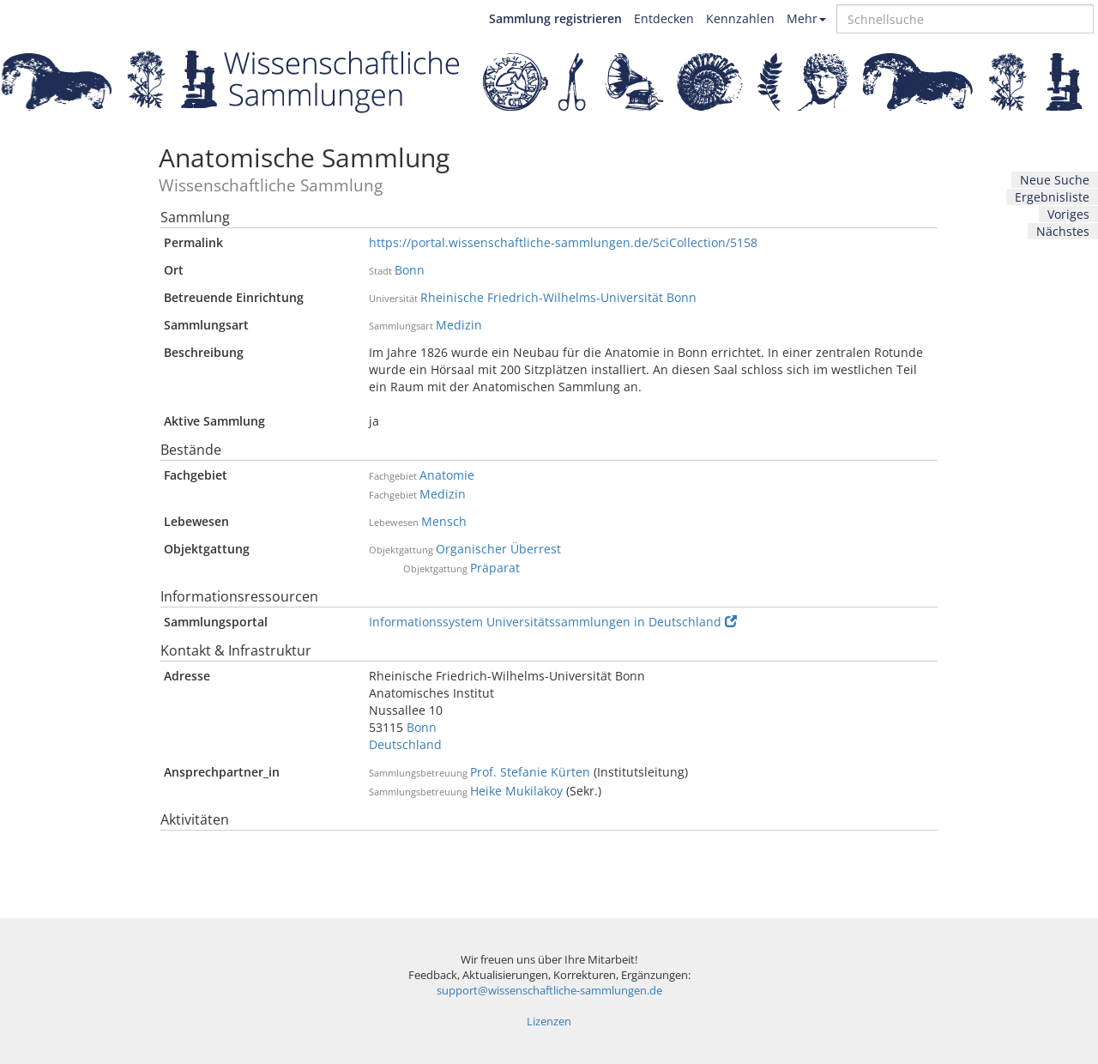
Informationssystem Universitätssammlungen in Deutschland (553, 622)
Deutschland (405, 744)
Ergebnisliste (1052, 197)
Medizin (459, 325)
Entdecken (664, 18)
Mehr (806, 18)
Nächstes (1062, 231)
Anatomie (446, 475)
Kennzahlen (740, 18)
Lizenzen (549, 1021)
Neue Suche (1054, 180)
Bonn (410, 270)
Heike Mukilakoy (516, 791)
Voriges (1068, 214)
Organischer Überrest (498, 549)
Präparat (495, 567)
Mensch (444, 521)
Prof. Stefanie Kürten (530, 772)
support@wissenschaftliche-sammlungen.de (549, 990)
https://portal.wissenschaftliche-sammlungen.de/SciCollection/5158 (563, 242)
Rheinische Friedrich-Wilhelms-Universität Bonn (558, 297)
